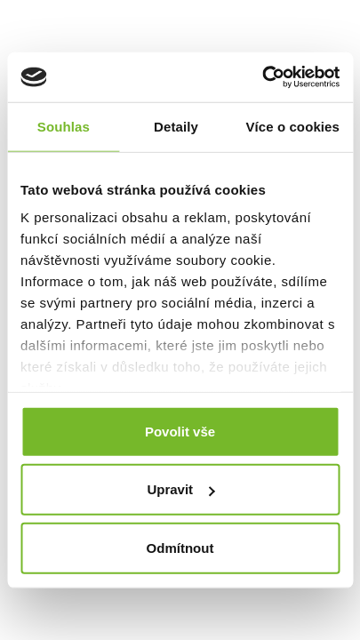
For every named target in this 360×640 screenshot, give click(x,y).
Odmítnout (180, 547)
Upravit (180, 489)
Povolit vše (180, 430)
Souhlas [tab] (63, 125)
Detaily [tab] (176, 125)
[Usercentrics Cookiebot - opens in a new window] (262, 77)
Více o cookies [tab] (292, 125)
